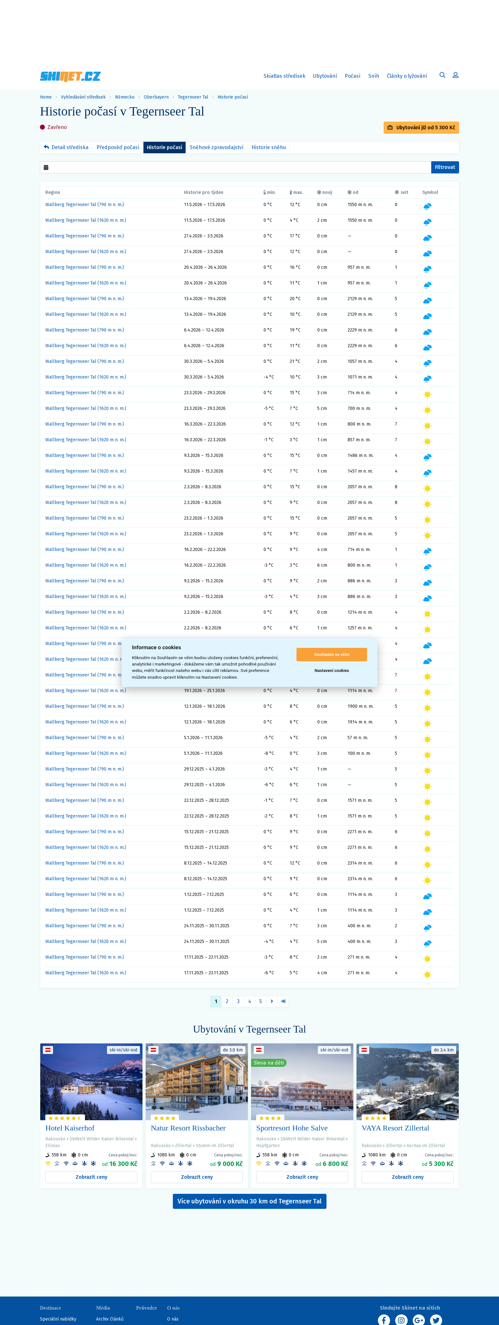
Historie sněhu (268, 147)
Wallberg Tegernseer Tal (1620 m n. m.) (85, 220)
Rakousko (55, 1139)
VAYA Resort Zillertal (395, 1128)
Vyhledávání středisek (83, 97)
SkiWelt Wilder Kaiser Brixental (102, 1139)
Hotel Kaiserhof (70, 1128)
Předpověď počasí (117, 147)
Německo (124, 97)
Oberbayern (156, 97)
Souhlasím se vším (331, 654)
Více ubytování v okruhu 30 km (250, 1201)
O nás (173, 1319)
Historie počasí (233, 97)
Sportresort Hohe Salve (292, 1128)
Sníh (375, 77)
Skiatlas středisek (284, 77)
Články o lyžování (407, 76)
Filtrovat (445, 167)
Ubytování (326, 77)
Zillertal (183, 1145)
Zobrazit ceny (91, 1177)
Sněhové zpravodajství (216, 147)
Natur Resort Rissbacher (188, 1128)
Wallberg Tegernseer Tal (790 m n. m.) (84, 204)
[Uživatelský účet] (442, 76)
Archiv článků (110, 1319)
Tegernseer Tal (193, 97)
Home (46, 97)
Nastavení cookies (332, 670)
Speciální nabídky (58, 1319)
